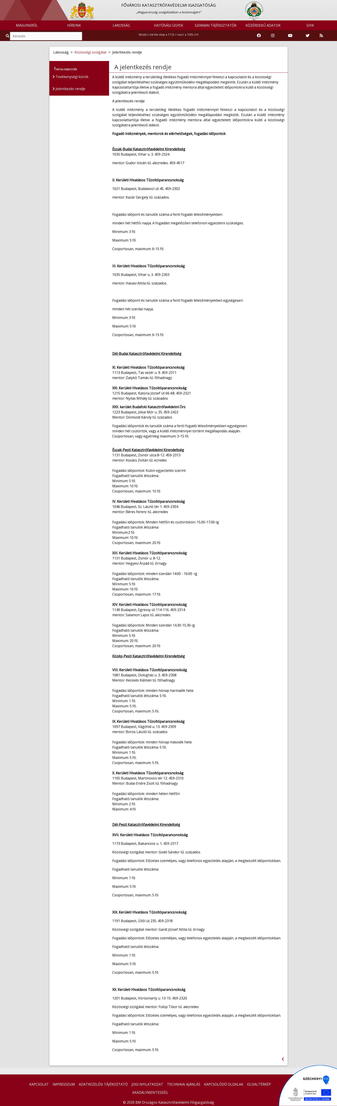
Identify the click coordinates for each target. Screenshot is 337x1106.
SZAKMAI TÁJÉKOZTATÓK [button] (216, 25)
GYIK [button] (310, 25)
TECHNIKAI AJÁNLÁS (183, 1084)
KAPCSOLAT (39, 1084)
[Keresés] (46, 36)
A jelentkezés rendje (142, 67)
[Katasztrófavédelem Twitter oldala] (307, 35)
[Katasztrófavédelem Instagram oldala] (273, 35)
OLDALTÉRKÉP (259, 1084)
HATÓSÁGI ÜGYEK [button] (168, 25)
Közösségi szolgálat (90, 52)
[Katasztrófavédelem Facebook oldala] (259, 35)
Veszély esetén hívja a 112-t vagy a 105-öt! (168, 34)
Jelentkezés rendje (69, 88)
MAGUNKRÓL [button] (27, 25)
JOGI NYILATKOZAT (147, 1084)
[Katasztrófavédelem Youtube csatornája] (290, 35)
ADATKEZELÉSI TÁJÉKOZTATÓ (103, 1084)
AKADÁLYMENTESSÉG (150, 1092)
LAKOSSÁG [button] (121, 25)
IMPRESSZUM (64, 1084)
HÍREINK (74, 25)
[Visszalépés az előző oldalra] (282, 1059)
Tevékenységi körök (70, 76)
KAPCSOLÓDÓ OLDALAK (223, 1084)
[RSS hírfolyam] (321, 35)
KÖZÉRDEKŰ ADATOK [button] (263, 25)
